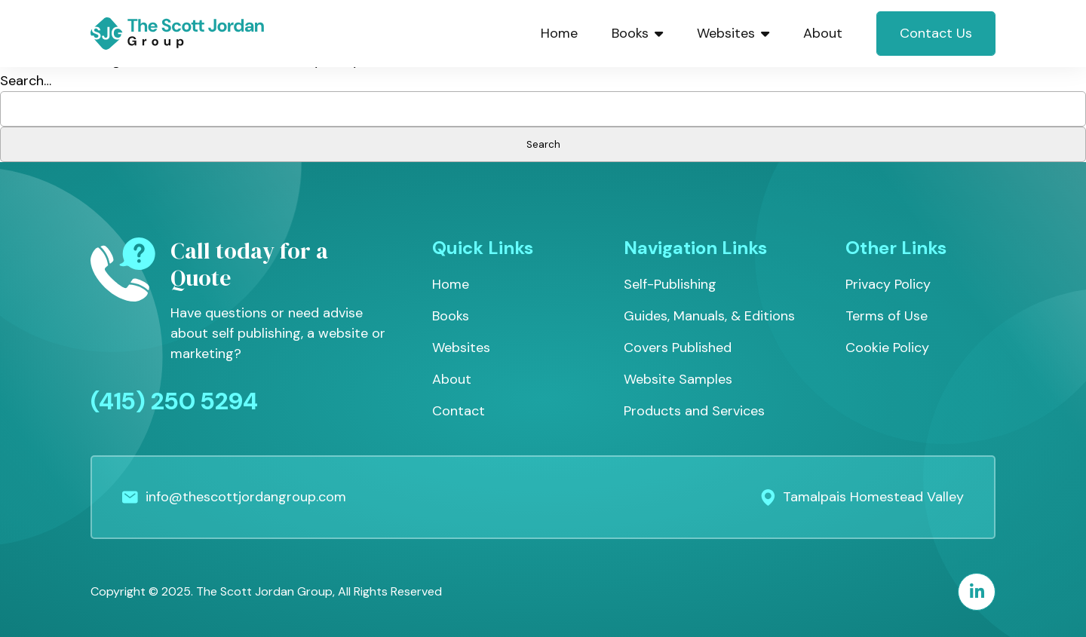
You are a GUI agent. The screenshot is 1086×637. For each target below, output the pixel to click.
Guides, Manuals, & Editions (709, 316)
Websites (733, 33)
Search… (25, 81)
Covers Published (678, 347)
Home (559, 33)
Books (637, 33)
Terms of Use (886, 316)
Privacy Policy (888, 284)
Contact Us (936, 33)
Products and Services (694, 411)
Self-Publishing (670, 284)
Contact (458, 411)
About (822, 33)
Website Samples (678, 379)
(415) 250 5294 (174, 401)
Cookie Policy (887, 347)
